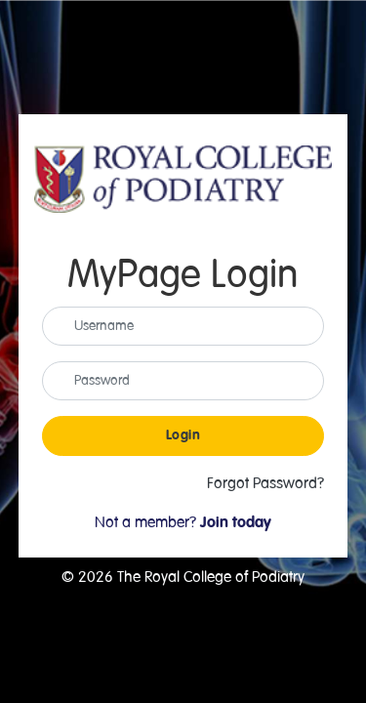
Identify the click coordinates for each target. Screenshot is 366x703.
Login (183, 435)
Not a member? (183, 522)
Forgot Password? (265, 483)
